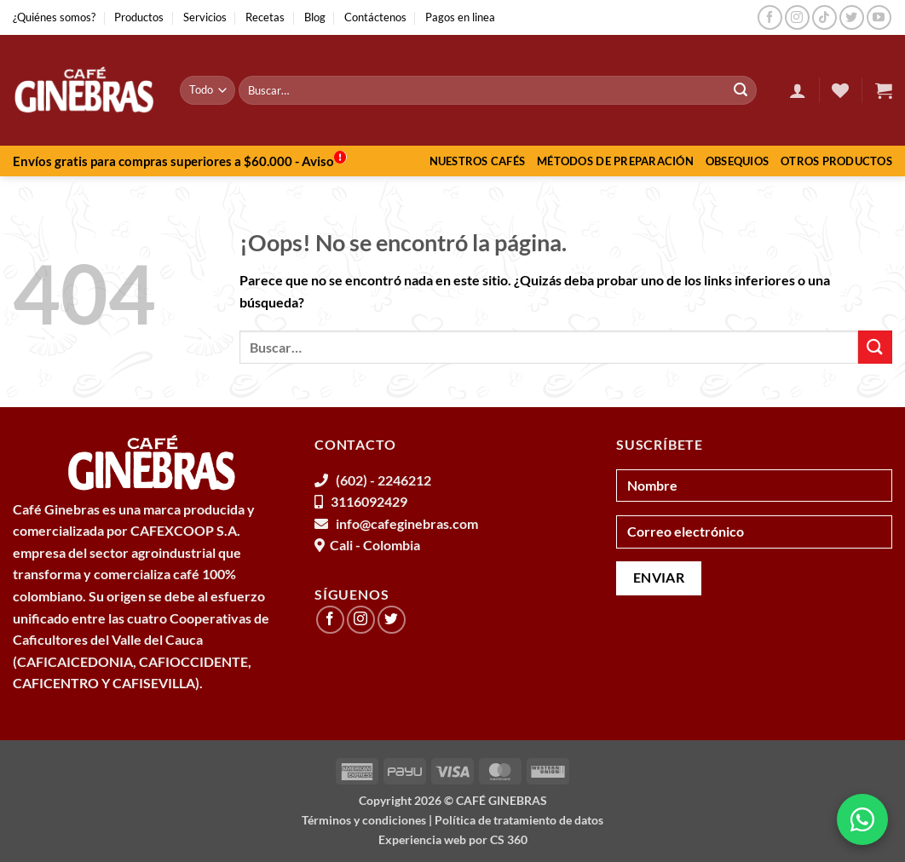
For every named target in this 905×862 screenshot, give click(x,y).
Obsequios (737, 161)
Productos (139, 17)
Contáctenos (375, 17)
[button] (797, 90)
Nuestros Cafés (477, 161)
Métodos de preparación (615, 161)
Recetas (265, 17)
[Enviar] (740, 90)
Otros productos (836, 161)
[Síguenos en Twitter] (851, 17)
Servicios (205, 17)
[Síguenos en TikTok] (824, 17)
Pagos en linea (460, 17)
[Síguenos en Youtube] (879, 17)
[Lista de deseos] (840, 90)
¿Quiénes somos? (54, 17)
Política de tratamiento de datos (519, 820)
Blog (315, 17)
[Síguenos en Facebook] (770, 17)
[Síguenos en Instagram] (797, 17)
